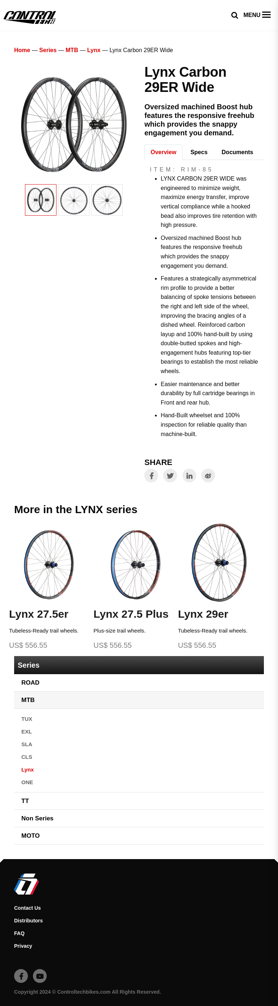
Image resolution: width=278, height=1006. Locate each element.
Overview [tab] (163, 152)
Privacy (23, 946)
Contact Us (27, 908)
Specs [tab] (198, 152)
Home (22, 50)
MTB (72, 50)
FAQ (19, 933)
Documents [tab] (237, 152)
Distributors (28, 920)
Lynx (94, 50)
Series (47, 50)
